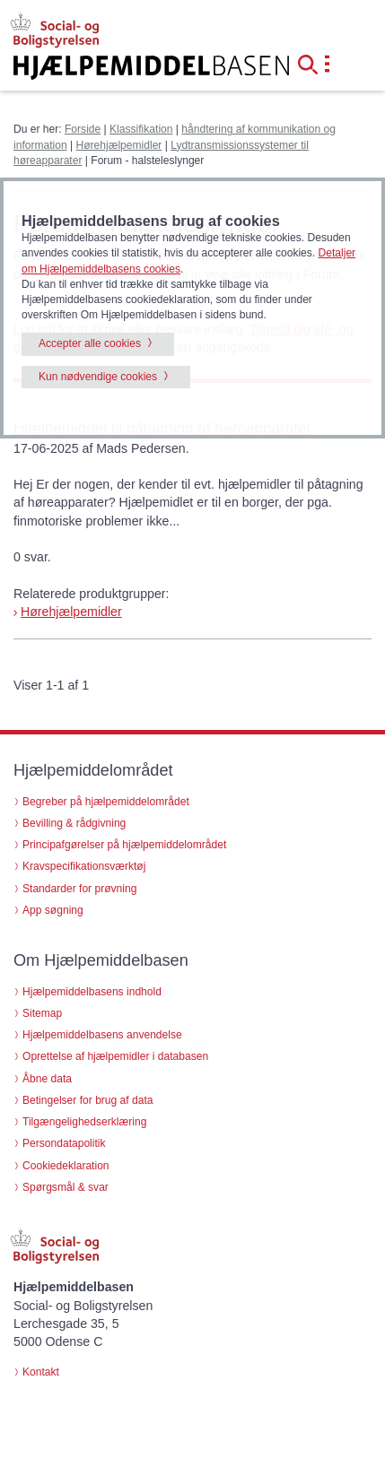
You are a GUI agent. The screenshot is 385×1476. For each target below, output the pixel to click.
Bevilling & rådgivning (74, 823)
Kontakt (40, 1372)
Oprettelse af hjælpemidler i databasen (115, 1056)
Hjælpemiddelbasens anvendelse (102, 1035)
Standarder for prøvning (79, 888)
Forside (83, 129)
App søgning (52, 910)
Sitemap (42, 1013)
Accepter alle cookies (90, 343)
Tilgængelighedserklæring (84, 1122)
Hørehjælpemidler (119, 145)
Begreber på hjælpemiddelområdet (105, 801)
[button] (313, 63)
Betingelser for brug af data (87, 1100)
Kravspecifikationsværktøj (83, 866)
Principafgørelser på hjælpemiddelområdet (124, 844)
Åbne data (47, 1078)
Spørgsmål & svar (65, 1187)
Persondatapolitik (64, 1143)
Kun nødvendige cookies (98, 376)
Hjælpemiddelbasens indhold (92, 991)
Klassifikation (140, 129)
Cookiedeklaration (65, 1165)
